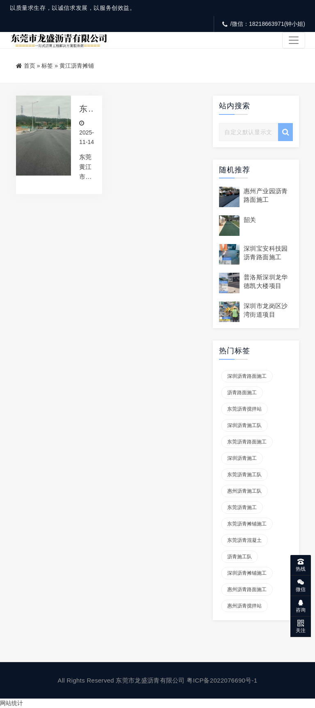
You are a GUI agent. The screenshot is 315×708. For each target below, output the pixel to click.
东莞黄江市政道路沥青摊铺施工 (83, 109)
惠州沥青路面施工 (247, 589)
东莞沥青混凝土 (244, 540)
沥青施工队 (239, 557)
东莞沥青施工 (242, 507)
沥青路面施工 (242, 392)
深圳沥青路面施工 (247, 376)
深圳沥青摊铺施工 (247, 573)
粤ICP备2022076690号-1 (222, 680)
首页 (29, 65)
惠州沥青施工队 (244, 491)
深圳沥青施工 (242, 458)
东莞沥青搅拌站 (244, 409)
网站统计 (11, 703)
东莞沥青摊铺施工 (247, 524)
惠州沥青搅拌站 (244, 606)
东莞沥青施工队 (244, 474)
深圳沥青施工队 (244, 425)
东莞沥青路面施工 (247, 442)
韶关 (250, 219)
